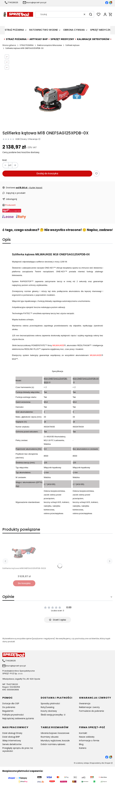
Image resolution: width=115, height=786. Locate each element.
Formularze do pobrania (91, 710)
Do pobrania (8, 707)
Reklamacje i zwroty (89, 707)
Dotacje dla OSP (10, 703)
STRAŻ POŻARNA (27, 45)
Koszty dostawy (49, 710)
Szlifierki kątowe (72, 45)
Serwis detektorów (11, 744)
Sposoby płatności (50, 703)
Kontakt (83, 733)
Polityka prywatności (13, 714)
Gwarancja (84, 703)
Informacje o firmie (89, 740)
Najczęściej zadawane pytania (18, 718)
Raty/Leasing (47, 707)
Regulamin (7, 710)
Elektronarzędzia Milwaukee (49, 45)
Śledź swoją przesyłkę (52, 714)
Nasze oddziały (86, 736)
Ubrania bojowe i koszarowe (55, 733)
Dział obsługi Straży (12, 733)
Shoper (108, 763)
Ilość (4, 160)
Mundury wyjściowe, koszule (55, 740)
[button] (90, 14)
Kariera (82, 748)
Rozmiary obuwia (49, 736)
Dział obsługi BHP (11, 736)
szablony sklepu (82, 763)
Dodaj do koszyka (47, 173)
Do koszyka (24, 583)
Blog (81, 744)
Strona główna (9, 45)
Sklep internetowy (11, 740)
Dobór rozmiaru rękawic (53, 744)
